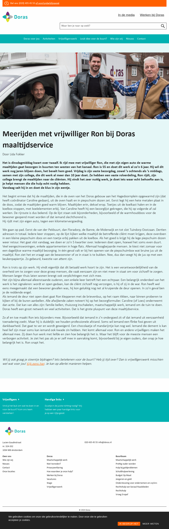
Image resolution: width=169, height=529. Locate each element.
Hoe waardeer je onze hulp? (60, 471)
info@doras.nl (105, 442)
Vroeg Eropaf (122, 494)
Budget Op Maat (123, 475)
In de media (126, 15)
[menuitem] (31, 38)
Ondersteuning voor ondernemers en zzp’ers (136, 483)
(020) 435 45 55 (26, 3)
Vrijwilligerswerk (67, 38)
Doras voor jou (31, 38)
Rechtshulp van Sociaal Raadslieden (132, 487)
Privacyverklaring (55, 468)
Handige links (53, 399)
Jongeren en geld (124, 479)
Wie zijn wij (116, 38)
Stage (49, 483)
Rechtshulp (121, 491)
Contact (141, 38)
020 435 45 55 (91, 442)
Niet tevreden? (54, 464)
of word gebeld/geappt (47, 3)
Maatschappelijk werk (57, 460)
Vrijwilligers (9, 399)
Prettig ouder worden (126, 464)
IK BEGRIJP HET (129, 524)
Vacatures (51, 479)
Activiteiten (49, 38)
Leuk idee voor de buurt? (93, 38)
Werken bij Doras (152, 15)
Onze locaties (8, 471)
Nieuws (130, 38)
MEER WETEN (151, 524)
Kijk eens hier (35, 364)
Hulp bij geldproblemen (126, 468)
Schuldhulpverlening (125, 471)
